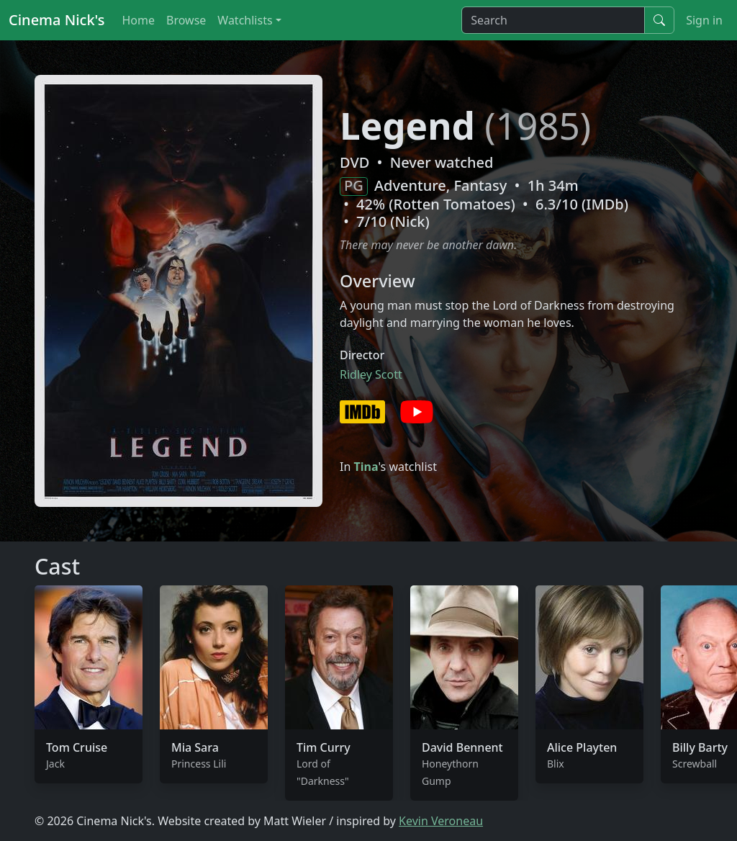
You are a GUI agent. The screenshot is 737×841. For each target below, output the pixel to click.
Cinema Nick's (56, 20)
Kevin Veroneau (441, 821)
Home (138, 20)
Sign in (704, 20)
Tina (365, 467)
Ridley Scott (371, 374)
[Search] (553, 20)
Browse (186, 20)
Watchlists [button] (244, 20)
